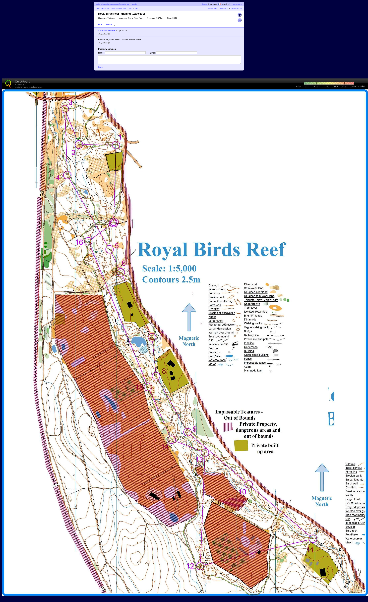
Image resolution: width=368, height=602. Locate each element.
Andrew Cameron (106, 30)
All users (204, 4)
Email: (153, 53)
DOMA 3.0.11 (237, 4)
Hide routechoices (102, 8)
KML (130, 8)
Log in (134, 4)
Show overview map (119, 8)
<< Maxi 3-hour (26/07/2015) (218, 8)
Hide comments (105, 24)
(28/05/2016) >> (236, 8)
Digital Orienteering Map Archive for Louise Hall (112, 4)
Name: (101, 53)
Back (136, 8)
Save (100, 67)
